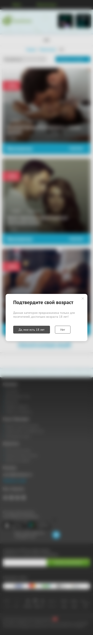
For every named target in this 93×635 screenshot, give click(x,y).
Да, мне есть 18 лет (32, 330)
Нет (62, 330)
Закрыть (83, 298)
